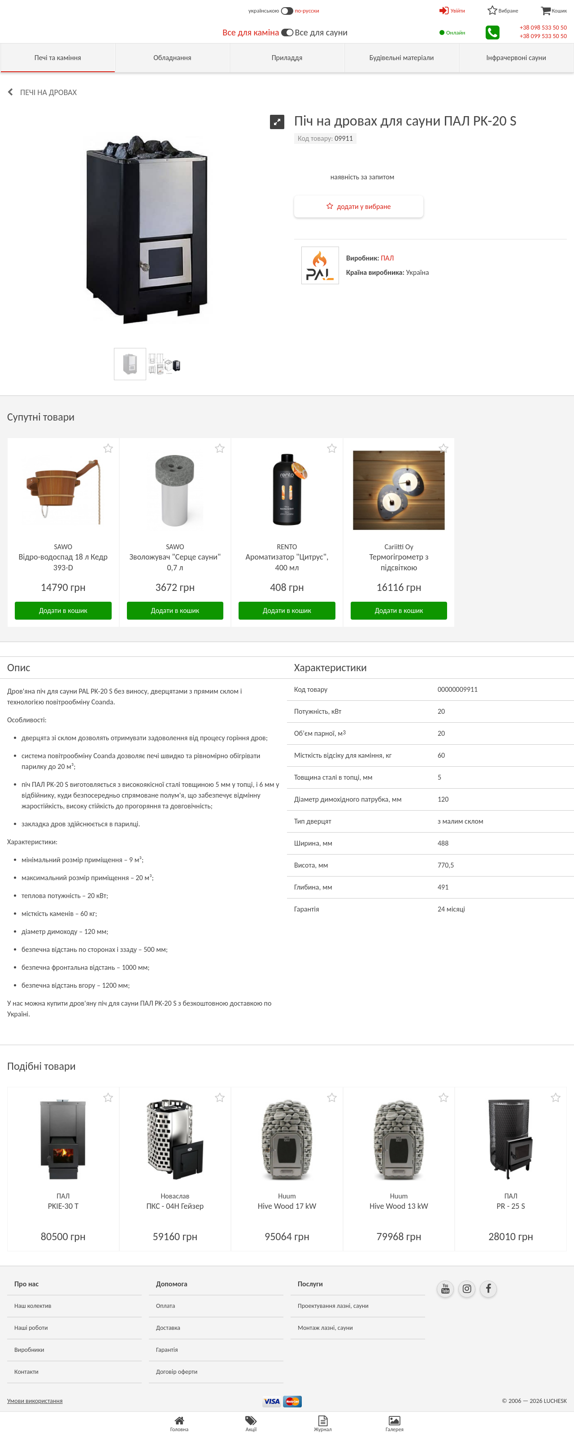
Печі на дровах (48, 92)
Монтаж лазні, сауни (325, 1328)
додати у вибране (364, 206)
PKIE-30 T (63, 1206)
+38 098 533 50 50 (543, 27)
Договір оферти (176, 1372)
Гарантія (167, 1350)
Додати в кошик (63, 610)
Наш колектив (33, 1306)
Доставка (168, 1328)
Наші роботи (31, 1328)
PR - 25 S (511, 1206)
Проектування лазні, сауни (333, 1306)
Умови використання (35, 1401)
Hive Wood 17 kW (287, 1206)
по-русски (307, 10)
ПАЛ (387, 258)
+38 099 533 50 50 (543, 36)
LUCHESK (555, 1401)
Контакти (26, 1372)
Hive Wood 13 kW (399, 1206)
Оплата (165, 1306)
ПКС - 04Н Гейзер (175, 1206)
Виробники (29, 1350)
